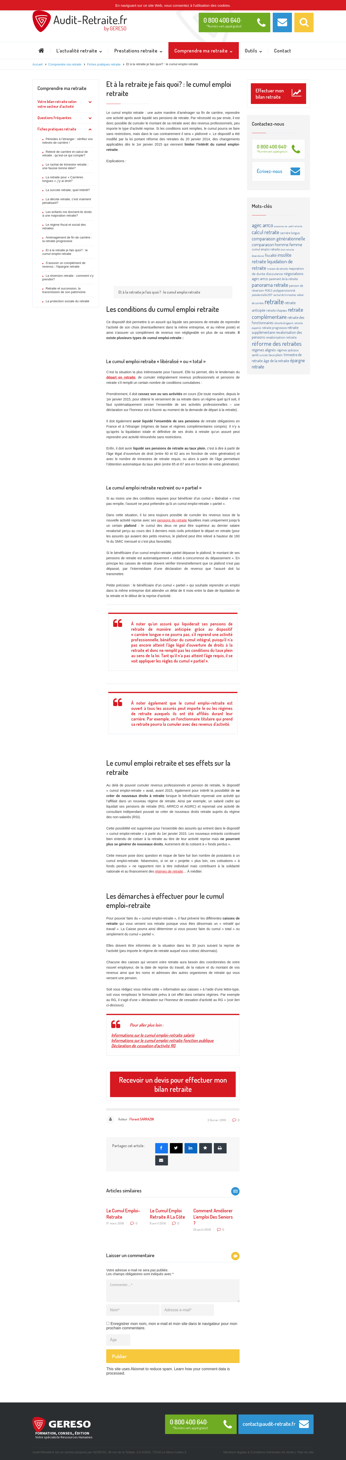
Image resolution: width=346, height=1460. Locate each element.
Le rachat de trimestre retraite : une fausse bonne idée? (65, 166)
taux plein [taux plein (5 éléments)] (276, 355)
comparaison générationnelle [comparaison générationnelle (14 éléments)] (278, 238)
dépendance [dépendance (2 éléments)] (258, 255)
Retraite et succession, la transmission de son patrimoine (64, 290)
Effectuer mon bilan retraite (279, 93)
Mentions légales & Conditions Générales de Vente (258, 1452)
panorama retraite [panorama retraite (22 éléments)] (270, 284)
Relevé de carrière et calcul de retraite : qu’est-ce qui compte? (65, 153)
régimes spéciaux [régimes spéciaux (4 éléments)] (288, 350)
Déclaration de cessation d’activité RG (143, 1045)
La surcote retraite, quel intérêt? (68, 190)
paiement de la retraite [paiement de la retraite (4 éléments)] (283, 279)
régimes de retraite (169, 871)
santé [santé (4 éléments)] (255, 355)
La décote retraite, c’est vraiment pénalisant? (66, 201)
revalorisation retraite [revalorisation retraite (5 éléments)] (281, 337)
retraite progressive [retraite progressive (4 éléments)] (274, 328)
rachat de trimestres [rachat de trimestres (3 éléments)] (284, 295)
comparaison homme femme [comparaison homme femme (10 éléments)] (277, 244)
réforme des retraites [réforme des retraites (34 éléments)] (277, 343)
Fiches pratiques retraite (56, 129)
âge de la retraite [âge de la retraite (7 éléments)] (276, 360)
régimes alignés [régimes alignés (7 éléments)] (264, 349)
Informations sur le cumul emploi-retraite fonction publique (162, 1040)
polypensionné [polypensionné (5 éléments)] (284, 290)
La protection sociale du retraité (67, 301)
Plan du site (305, 1452)
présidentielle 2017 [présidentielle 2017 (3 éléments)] (262, 295)
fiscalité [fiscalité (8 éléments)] (271, 255)
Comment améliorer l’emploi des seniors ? (213, 1216)
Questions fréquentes (54, 117)
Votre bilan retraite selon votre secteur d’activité (56, 104)
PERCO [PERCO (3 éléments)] (268, 290)
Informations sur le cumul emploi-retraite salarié (152, 1035)
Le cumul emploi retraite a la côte (167, 1213)
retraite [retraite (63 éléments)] (274, 301)
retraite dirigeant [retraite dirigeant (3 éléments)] (283, 323)
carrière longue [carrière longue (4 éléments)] (290, 233)
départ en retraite (120, 377)
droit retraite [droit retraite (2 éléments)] (287, 249)
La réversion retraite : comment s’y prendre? (67, 277)
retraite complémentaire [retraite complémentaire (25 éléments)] (277, 313)
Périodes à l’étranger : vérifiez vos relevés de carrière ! (67, 140)
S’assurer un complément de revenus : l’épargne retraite (63, 264)
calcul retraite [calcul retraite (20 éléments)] (265, 232)
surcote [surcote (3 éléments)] (264, 355)
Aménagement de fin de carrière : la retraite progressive (67, 239)
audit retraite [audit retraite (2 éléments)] (295, 226)
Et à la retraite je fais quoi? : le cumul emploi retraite (65, 252)
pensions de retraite (172, 520)
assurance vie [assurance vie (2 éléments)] (280, 226)
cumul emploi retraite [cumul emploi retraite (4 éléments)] (266, 249)
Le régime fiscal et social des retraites (64, 226)
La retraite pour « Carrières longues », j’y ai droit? (62, 179)
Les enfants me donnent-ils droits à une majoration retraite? (67, 213)
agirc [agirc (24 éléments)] (257, 225)
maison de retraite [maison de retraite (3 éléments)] (277, 268)
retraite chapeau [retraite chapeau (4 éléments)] (276, 310)
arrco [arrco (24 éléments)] (268, 225)
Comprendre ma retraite (61, 88)
